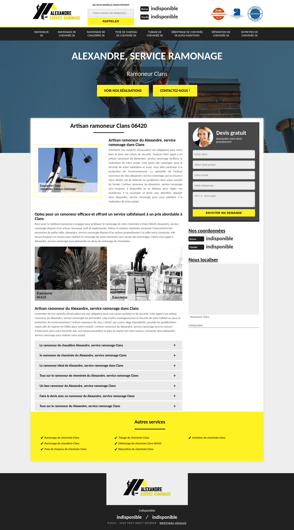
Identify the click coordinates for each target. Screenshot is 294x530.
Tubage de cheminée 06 (155, 33)
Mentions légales (173, 523)
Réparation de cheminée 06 (221, 33)
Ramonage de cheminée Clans (62, 437)
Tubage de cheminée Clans (133, 437)
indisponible (164, 8)
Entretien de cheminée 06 (249, 33)
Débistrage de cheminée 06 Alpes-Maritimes (187, 33)
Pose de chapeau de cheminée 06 (126, 33)
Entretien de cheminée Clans (208, 437)
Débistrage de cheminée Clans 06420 (139, 443)
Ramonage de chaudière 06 (96, 33)
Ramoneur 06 (42, 33)
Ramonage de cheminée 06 (67, 33)
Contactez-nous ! (175, 90)
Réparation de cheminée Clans (136, 449)
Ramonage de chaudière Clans (62, 443)
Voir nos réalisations (123, 90)
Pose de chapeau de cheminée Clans (66, 449)
